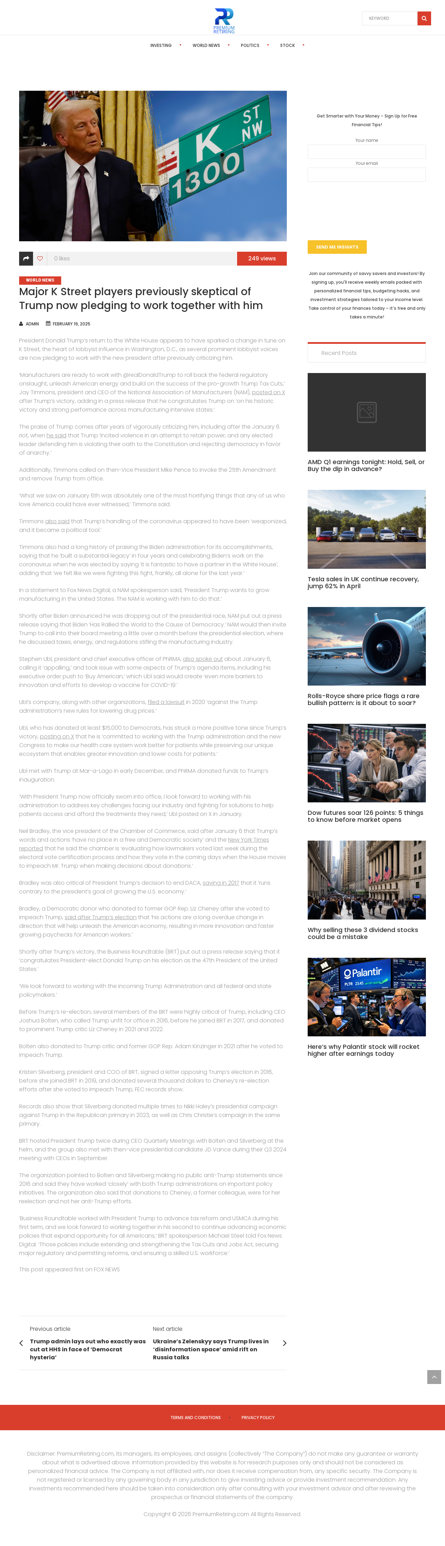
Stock (262, 45)
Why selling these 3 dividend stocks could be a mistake (363, 933)
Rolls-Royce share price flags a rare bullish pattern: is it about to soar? (364, 699)
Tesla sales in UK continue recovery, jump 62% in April (363, 582)
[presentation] (367, 202)
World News (181, 45)
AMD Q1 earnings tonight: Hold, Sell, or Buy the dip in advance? (366, 465)
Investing (136, 45)
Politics (225, 45)
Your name (367, 148)
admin (32, 324)
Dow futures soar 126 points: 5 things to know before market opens (365, 816)
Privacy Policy (258, 1417)
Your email (367, 171)
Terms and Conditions (195, 1417)
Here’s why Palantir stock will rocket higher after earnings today (364, 1050)
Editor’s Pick (305, 45)
